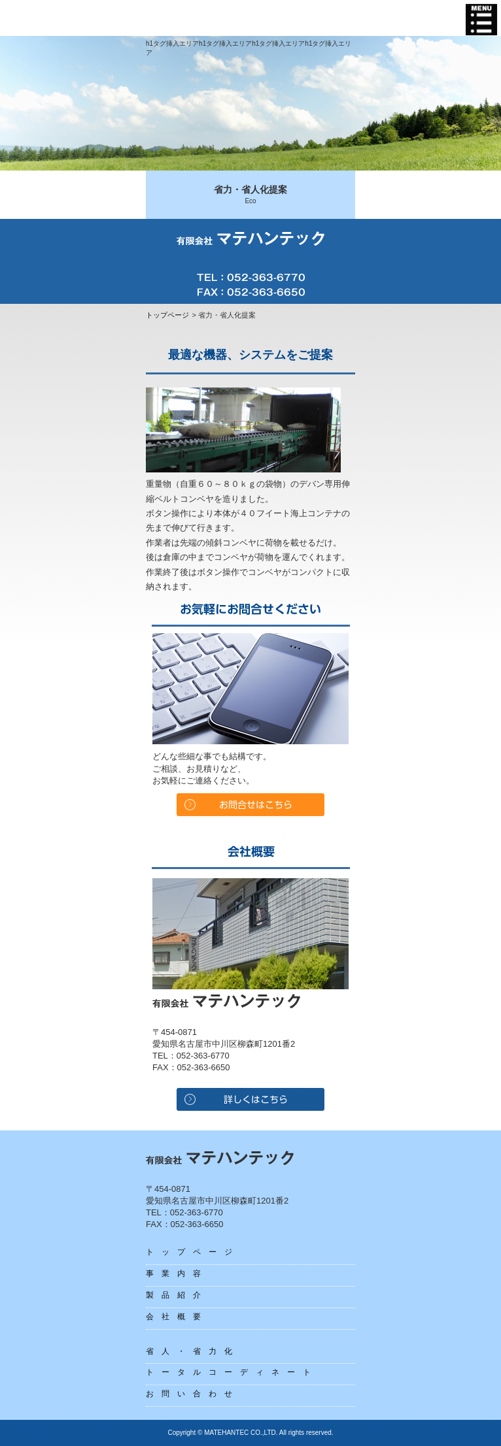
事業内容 (177, 1273)
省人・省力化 (193, 1351)
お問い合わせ (193, 1393)
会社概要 (177, 1316)
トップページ (167, 315)
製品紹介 (177, 1295)
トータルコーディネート (232, 1372)
